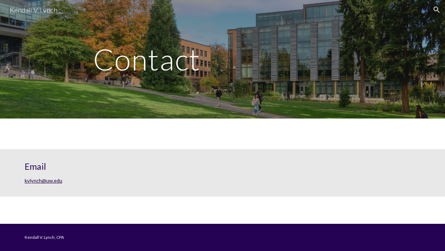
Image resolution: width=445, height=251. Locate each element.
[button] (436, 9)
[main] (222, 59)
